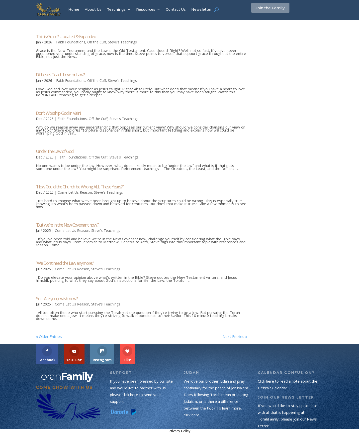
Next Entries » (235, 336)
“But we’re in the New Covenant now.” (67, 225)
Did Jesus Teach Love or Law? (60, 75)
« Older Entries (49, 336)
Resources (145, 9)
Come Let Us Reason (75, 192)
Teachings (116, 9)
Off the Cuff (96, 42)
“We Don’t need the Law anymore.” (64, 263)
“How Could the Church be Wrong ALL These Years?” (79, 187)
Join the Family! (277, 9)
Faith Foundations (70, 42)
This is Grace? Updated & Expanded (66, 36)
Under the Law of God (54, 151)
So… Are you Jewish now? (57, 298)
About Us (93, 9)
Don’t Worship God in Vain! (58, 113)
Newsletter (201, 9)
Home (73, 9)
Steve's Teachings (122, 42)
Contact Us (176, 9)
